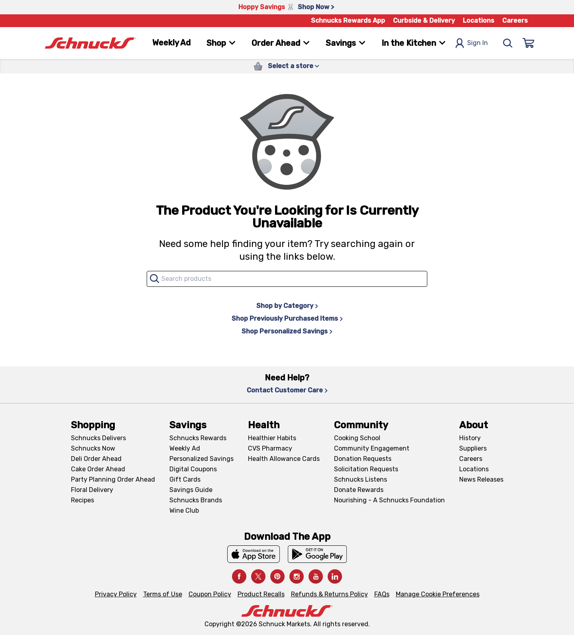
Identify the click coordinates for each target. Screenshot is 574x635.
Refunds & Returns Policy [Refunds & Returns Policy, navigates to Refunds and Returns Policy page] (329, 594)
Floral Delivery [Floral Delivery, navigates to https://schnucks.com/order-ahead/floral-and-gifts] (92, 490)
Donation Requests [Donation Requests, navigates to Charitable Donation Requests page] (362, 459)
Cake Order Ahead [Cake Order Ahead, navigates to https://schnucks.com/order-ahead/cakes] (98, 469)
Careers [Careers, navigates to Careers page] (515, 20)
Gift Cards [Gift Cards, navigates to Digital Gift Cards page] (185, 479)
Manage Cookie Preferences (438, 594)
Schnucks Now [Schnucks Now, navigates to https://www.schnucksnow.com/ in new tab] (93, 448)
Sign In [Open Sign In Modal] (471, 43)
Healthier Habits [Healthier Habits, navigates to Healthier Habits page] (272, 438)
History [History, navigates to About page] (470, 438)
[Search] (508, 43)
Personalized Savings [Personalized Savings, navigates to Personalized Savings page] (201, 459)
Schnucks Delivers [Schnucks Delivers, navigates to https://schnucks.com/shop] (98, 438)
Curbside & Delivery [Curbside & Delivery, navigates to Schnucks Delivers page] (424, 20)
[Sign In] (528, 43)
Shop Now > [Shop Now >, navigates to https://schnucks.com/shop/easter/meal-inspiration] (316, 7)
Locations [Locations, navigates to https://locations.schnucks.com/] (474, 469)
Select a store (293, 66)
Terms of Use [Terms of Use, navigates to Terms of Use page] (162, 594)
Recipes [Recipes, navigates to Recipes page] (82, 500)
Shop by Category (287, 306)
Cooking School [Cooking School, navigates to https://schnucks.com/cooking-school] (357, 438)
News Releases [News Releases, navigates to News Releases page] (481, 479)
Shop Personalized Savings (287, 331)
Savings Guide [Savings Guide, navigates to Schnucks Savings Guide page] (190, 490)
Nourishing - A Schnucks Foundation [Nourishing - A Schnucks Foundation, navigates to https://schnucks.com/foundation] (389, 500)
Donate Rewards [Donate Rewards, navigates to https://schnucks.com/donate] (358, 490)
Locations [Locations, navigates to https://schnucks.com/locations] (478, 20)
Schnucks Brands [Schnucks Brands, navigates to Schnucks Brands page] (195, 500)
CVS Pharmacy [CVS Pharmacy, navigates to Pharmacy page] (270, 448)
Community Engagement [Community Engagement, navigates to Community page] (371, 448)
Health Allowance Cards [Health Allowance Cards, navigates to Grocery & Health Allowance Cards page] (284, 459)
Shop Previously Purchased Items (287, 318)
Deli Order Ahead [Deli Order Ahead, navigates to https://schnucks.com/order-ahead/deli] (96, 459)
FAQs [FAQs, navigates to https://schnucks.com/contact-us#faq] (381, 594)
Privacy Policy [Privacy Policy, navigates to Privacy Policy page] (116, 594)
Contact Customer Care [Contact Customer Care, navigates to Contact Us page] (287, 390)
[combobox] (287, 279)
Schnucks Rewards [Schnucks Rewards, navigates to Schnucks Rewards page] (197, 438)
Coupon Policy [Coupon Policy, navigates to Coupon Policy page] (210, 594)
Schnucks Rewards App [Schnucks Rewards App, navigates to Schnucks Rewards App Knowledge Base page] (348, 20)
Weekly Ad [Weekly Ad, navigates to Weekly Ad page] (171, 42)
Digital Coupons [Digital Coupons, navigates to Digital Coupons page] (193, 469)
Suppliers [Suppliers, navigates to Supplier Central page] (473, 448)
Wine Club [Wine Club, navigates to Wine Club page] (184, 510)
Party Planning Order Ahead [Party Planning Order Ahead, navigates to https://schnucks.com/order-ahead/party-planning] (113, 479)
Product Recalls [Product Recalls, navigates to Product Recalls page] (261, 594)
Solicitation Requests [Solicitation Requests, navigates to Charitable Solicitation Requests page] (366, 469)
